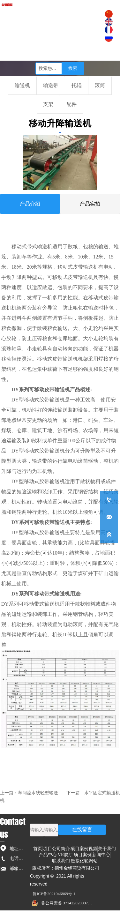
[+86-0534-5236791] (109, 499)
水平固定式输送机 (102, 792)
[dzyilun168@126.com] (109, 517)
